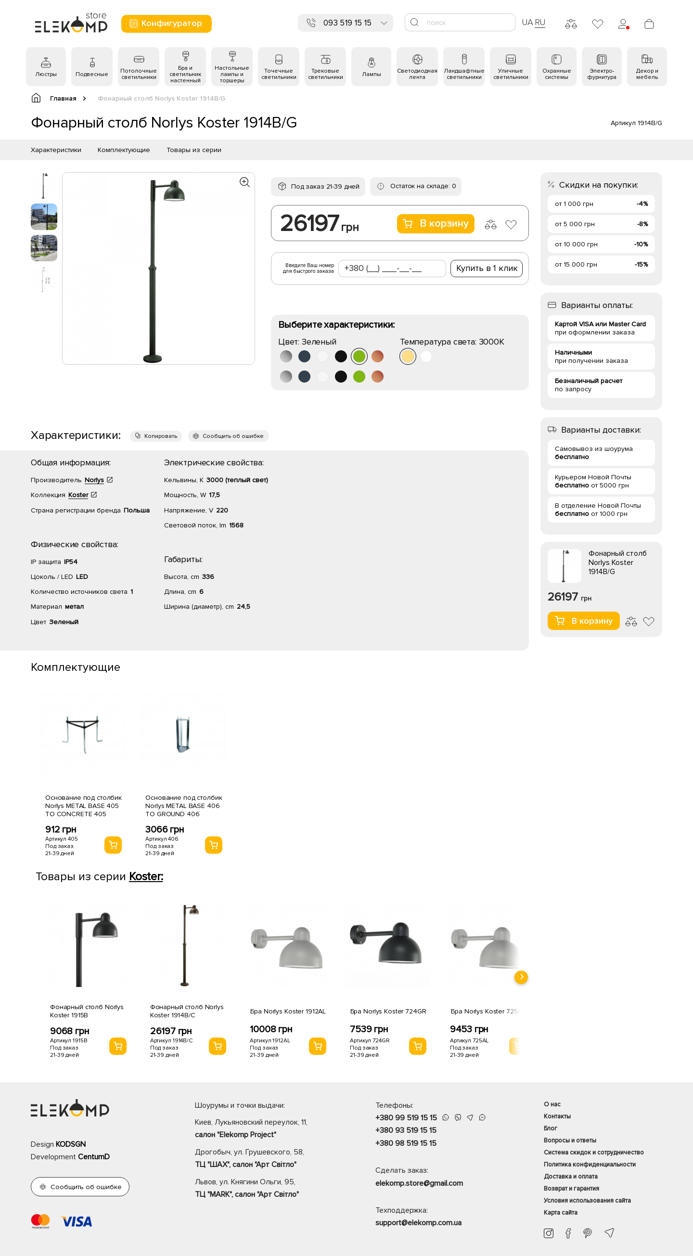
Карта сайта (561, 1213)
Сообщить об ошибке (233, 436)
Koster (78, 495)
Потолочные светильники (138, 74)
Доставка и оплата (571, 1176)
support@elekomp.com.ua (418, 1223)
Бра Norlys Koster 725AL (488, 1011)
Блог (550, 1128)
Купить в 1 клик (487, 268)
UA (527, 22)
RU (540, 22)
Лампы (371, 74)
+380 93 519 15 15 (405, 1130)
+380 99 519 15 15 (406, 1118)
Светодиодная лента (417, 74)
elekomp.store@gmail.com (419, 1183)
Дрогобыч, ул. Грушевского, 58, (268, 1159)
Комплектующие (124, 150)
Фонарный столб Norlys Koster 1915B (87, 1011)
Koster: (146, 877)
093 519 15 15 (347, 23)
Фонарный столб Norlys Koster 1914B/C (187, 1011)
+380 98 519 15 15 (405, 1143)
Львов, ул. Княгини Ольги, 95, (268, 1189)
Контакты (557, 1116)
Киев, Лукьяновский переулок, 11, (268, 1129)
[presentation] (521, 977)
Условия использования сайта (587, 1201)
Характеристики (56, 150)
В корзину (436, 223)
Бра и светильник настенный (185, 74)
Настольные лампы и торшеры (232, 74)
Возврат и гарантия (571, 1188)
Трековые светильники (325, 74)
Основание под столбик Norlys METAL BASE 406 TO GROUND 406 (183, 806)
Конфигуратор (165, 23)
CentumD (94, 1157)
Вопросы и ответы (570, 1140)
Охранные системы (556, 74)
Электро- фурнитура (601, 74)
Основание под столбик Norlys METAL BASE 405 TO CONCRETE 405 (83, 806)
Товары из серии (194, 150)
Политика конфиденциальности (590, 1164)
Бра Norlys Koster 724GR (388, 1011)
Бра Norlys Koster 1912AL (288, 1011)
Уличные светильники (510, 74)
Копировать (160, 436)
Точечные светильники (278, 74)
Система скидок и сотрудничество (594, 1152)
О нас (552, 1104)
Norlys (94, 480)
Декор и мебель (647, 74)
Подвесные (92, 74)
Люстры (46, 74)
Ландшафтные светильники (464, 74)
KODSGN (71, 1144)
